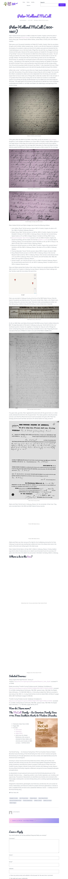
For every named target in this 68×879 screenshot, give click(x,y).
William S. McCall (37, 800)
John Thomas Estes (24, 798)
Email (11, 861)
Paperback (19, 731)
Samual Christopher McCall (15, 800)
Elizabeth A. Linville (42, 239)
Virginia (46, 20)
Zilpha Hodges (52, 139)
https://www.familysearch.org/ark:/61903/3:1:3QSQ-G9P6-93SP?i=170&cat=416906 (31, 688)
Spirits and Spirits (14, 3)
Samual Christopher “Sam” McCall (21, 238)
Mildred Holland (25, 37)
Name (11, 855)
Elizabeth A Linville (13, 798)
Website (11, 868)
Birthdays (36, 20)
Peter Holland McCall (43, 798)
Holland (39, 20)
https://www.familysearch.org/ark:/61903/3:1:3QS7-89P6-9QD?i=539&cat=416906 (30, 701)
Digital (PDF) (19, 733)
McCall (43, 20)
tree (29, 556)
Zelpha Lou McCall (47, 800)
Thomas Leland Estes (27, 800)
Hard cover (19, 729)
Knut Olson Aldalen (28, 820)
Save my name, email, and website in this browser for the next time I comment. (32, 875)
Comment (12, 838)
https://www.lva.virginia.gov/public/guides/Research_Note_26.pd (32, 681)
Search (43, 2)
